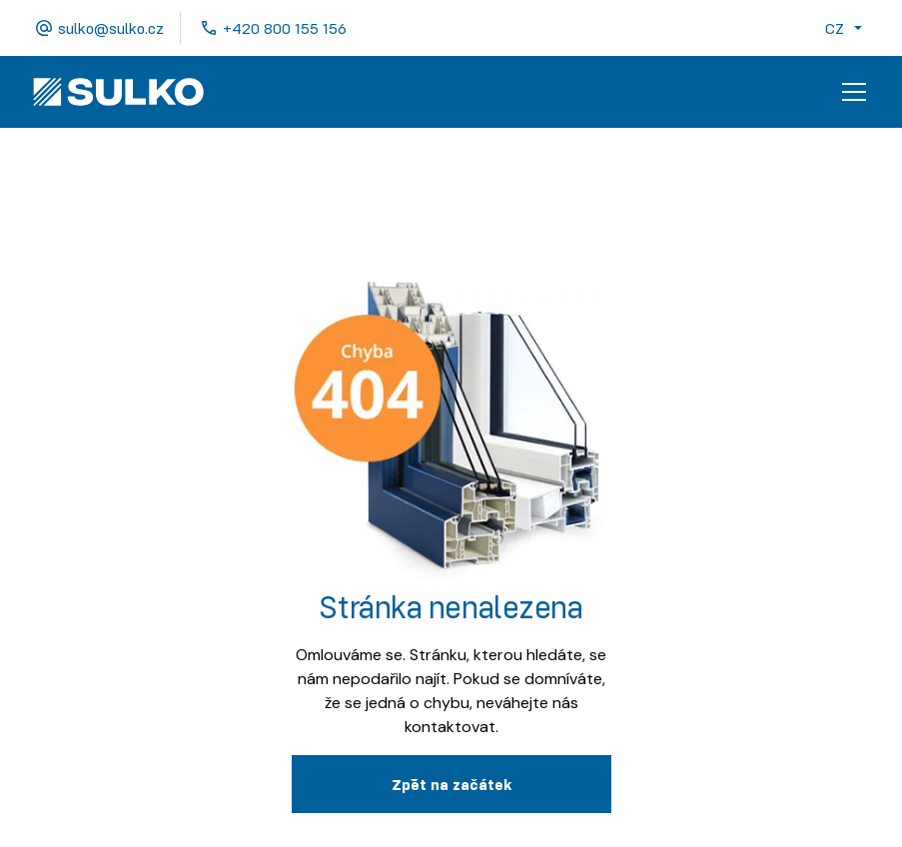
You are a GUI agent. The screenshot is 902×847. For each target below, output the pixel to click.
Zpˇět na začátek (451, 784)
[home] (118, 92)
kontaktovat (450, 726)
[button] (847, 28)
